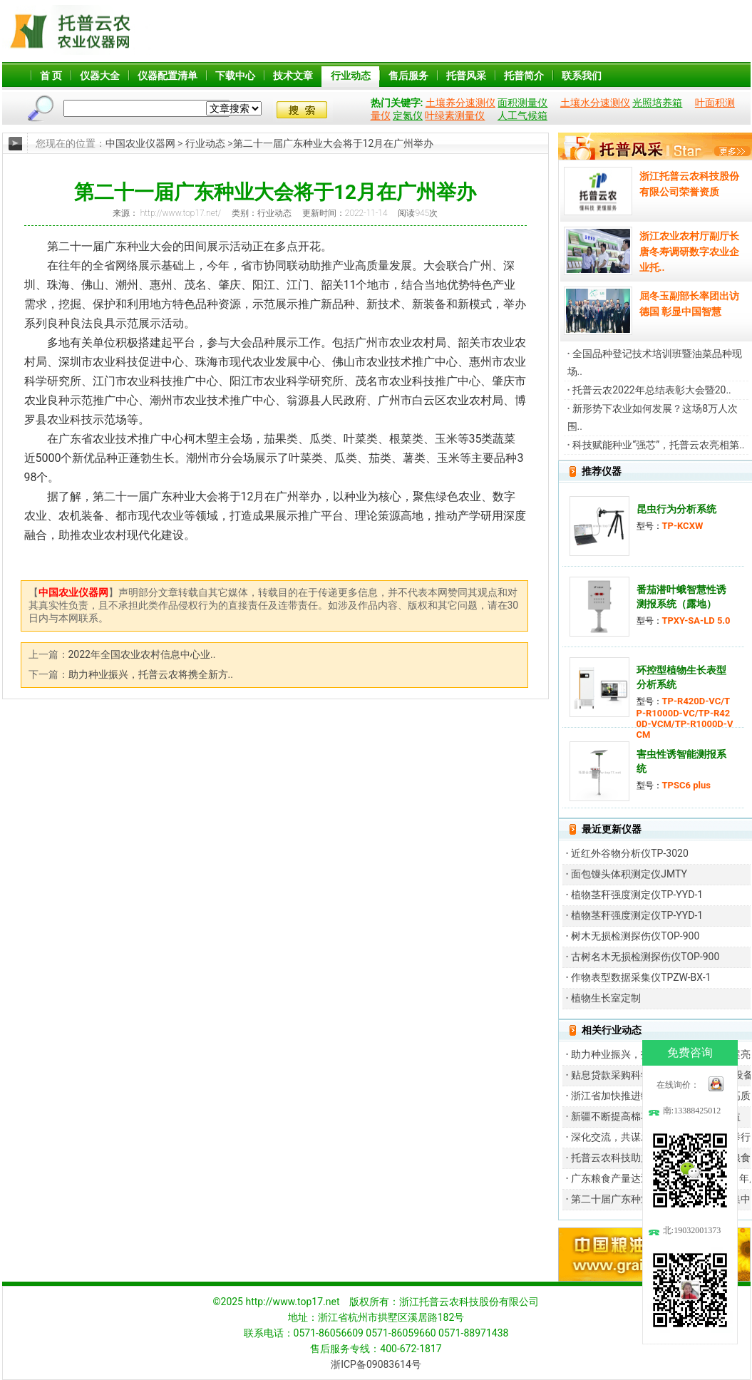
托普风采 (466, 75)
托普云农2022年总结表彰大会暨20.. (651, 390)
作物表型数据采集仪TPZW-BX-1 (641, 977)
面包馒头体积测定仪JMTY (629, 874)
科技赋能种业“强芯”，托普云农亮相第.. (658, 444)
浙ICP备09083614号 (376, 1364)
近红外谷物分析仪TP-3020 (630, 853)
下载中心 (235, 75)
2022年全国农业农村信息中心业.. (142, 654)
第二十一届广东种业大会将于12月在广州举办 (333, 143)
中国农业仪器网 (140, 143)
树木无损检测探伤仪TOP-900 (635, 936)
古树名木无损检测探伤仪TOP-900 (645, 956)
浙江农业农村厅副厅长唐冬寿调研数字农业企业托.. (689, 251)
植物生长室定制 (606, 998)
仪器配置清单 (167, 75)
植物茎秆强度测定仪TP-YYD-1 (637, 894)
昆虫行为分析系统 (676, 509)
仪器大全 (100, 75)
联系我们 (582, 75)
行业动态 (351, 75)
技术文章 (293, 75)
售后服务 (408, 75)
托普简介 (524, 75)
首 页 (51, 75)
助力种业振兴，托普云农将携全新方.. (150, 674)
